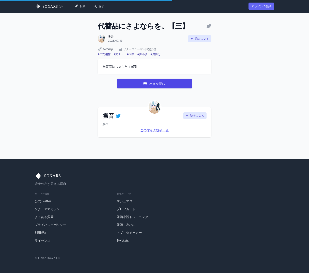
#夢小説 (142, 54)
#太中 (130, 54)
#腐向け (156, 54)
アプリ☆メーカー (129, 232)
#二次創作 (104, 54)
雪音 (111, 36)
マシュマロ (124, 201)
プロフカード (126, 209)
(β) (48, 6)
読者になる (199, 38)
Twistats (123, 240)
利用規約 (41, 232)
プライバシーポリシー (50, 225)
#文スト (119, 54)
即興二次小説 (126, 225)
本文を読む (154, 83)
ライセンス (42, 240)
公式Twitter (43, 201)
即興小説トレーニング (132, 217)
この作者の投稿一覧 (154, 130)
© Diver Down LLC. (48, 258)
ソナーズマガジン (47, 209)
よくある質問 (44, 217)
